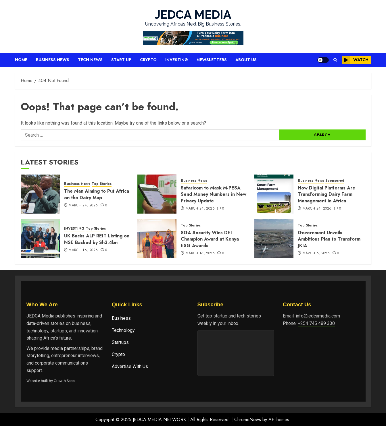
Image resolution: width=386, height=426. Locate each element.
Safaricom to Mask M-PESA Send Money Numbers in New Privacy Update (213, 194)
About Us (246, 60)
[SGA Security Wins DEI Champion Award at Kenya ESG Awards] (156, 238)
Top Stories (102, 183)
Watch (355, 60)
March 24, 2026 (83, 205)
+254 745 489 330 (316, 323)
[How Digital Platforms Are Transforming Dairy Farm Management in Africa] (273, 194)
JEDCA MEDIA (193, 14)
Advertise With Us (130, 366)
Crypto (148, 60)
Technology (123, 330)
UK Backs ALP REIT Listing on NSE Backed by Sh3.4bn (96, 239)
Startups (120, 342)
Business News (52, 60)
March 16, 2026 (83, 250)
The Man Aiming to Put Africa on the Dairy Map (96, 194)
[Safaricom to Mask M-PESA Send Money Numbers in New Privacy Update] (156, 194)
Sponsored (334, 180)
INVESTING (74, 228)
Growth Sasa (64, 381)
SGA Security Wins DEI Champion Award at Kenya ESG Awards (210, 239)
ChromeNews (247, 419)
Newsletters (212, 60)
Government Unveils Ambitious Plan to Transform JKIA (329, 239)
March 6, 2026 (316, 253)
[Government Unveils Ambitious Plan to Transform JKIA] (273, 238)
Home (21, 60)
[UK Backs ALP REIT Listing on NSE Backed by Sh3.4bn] (40, 238)
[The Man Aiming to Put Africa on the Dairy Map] (40, 194)
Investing (176, 60)
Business (121, 318)
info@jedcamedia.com (318, 316)
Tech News (90, 60)
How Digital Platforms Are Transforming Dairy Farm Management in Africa (326, 194)
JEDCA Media (40, 316)
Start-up (121, 60)
